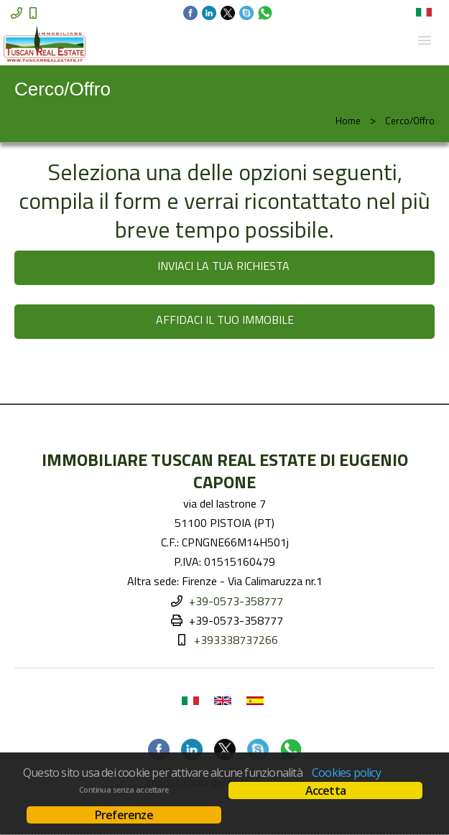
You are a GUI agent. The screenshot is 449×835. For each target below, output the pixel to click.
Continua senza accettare (124, 790)
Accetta (325, 790)
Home (348, 120)
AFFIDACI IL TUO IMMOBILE (225, 319)
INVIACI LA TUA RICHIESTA (224, 265)
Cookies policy (346, 772)
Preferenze (124, 815)
